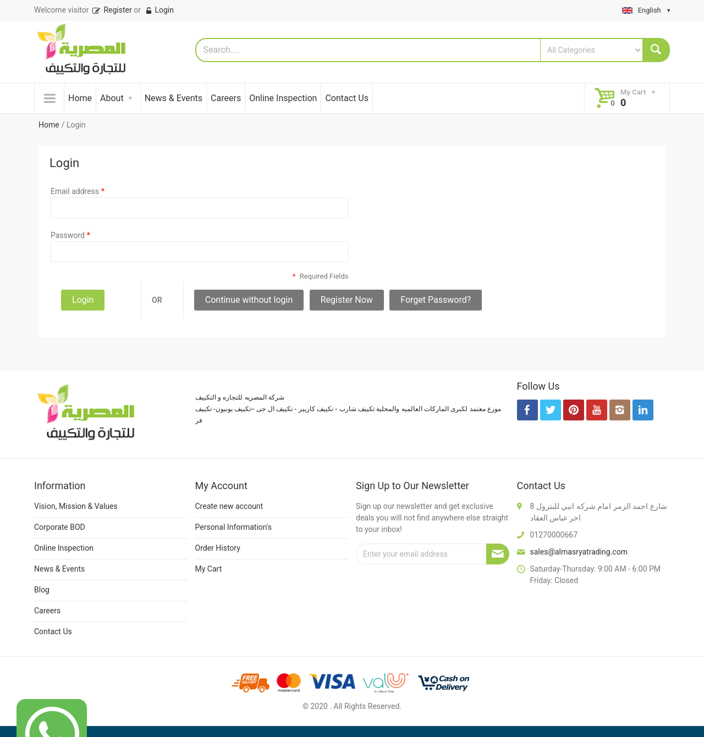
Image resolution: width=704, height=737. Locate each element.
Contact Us (347, 98)
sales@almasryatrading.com (579, 551)
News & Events (173, 98)
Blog (42, 589)
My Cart (208, 568)
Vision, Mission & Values (76, 506)
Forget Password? (435, 300)
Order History (217, 548)
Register (111, 9)
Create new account (229, 506)
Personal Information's (233, 527)
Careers (226, 98)
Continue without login (249, 300)
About (112, 98)
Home (80, 98)
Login (159, 9)
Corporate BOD (59, 527)
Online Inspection (283, 98)
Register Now (347, 300)
